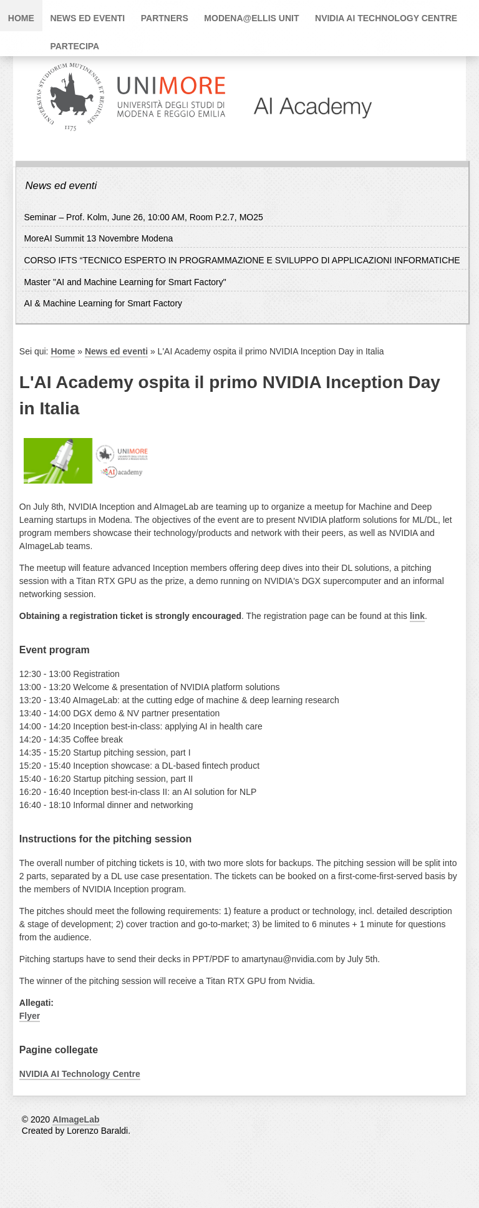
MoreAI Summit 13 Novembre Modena (98, 238)
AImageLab (75, 1119)
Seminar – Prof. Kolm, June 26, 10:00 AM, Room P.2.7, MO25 (143, 217)
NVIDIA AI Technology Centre (386, 18)
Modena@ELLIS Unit (251, 18)
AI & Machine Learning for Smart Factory (103, 303)
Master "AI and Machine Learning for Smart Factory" (125, 282)
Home (21, 18)
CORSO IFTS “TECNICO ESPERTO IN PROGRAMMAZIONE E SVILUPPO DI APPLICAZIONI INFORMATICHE (242, 260)
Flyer (29, 1016)
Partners (164, 18)
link (417, 616)
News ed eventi (87, 18)
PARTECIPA (74, 46)
